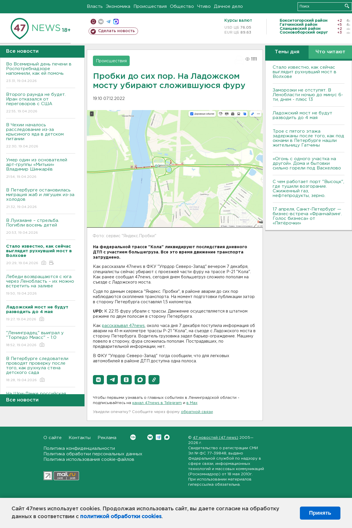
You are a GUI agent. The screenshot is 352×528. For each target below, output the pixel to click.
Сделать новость (116, 31)
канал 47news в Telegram (157, 403)
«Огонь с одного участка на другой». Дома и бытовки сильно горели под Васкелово (307, 163)
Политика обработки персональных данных (92, 454)
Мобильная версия (93, 21)
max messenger (116, 21)
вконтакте (101, 21)
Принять (320, 513)
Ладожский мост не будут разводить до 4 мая (302, 115)
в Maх (191, 403)
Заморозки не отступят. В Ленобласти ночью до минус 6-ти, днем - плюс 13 (308, 94)
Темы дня (287, 52)
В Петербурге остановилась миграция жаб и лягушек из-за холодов (40, 198)
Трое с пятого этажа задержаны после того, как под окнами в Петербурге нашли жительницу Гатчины (308, 138)
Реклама (107, 438)
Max (167, 437)
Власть (95, 6)
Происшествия (150, 6)
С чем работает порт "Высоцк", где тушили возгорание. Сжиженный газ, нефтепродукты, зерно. (308, 189)
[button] (98, 379)
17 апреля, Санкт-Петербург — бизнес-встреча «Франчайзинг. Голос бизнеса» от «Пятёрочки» (307, 216)
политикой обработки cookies (121, 516)
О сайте (52, 438)
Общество (182, 6)
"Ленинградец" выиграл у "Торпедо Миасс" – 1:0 (40, 339)
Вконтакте (133, 437)
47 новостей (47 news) (215, 437)
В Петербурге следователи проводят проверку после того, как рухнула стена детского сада (40, 370)
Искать (347, 6)
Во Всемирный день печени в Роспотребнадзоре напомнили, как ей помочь (40, 72)
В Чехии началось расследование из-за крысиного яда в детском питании (40, 136)
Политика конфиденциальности (79, 448)
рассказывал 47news (123, 326)
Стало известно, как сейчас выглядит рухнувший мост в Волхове (304, 71)
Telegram (158, 437)
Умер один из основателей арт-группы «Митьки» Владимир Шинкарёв (40, 168)
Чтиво (204, 6)
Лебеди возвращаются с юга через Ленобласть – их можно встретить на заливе (40, 285)
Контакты (80, 438)
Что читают (330, 52)
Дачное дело (228, 6)
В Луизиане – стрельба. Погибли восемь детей (40, 227)
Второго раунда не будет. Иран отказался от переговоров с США (40, 103)
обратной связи (197, 412)
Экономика (118, 6)
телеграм (108, 21)
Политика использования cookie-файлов (88, 459)
